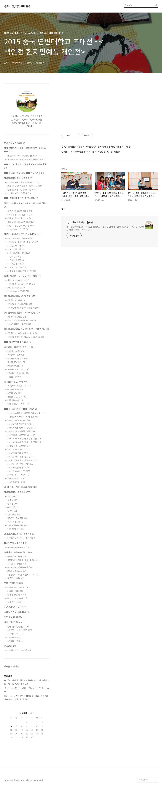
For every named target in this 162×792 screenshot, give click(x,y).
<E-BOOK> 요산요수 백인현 (21, 283)
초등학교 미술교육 (16, 571)
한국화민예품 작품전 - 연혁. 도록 (23, 416)
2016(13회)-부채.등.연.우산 (20, 453)
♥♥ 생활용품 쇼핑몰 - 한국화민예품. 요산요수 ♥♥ (25, 150)
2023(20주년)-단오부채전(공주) (22, 427)
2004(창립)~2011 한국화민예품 (20, 486)
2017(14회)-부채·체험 (18, 449)
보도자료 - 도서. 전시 (18, 369)
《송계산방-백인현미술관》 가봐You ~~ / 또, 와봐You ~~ (26, 690)
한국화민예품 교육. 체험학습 (18, 178)
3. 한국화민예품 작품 (18, 252)
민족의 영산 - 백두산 (17, 587)
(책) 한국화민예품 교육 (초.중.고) (22, 333)
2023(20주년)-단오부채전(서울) (22, 424)
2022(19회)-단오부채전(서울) (21, 431)
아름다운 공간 (15, 400)
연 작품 (12, 503)
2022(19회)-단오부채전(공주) (21, 434)
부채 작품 (13, 496)
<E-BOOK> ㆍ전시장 (17, 229)
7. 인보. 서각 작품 (16, 267)
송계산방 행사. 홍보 (17, 358)
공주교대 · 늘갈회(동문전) (19, 567)
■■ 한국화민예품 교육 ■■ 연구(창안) (24, 172)
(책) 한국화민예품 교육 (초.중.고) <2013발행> (26, 328)
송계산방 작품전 (16, 354)
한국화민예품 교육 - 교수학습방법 (23, 182)
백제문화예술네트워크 (18, 547)
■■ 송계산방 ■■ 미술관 (17, 341)
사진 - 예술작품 (13, 622)
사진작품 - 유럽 (15, 637)
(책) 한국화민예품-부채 (18, 316)
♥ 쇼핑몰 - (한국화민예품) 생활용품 (23, 155)
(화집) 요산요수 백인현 (18, 280)
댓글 (63, 209)
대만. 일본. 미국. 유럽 (15, 606)
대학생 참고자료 (16, 578)
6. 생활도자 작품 (16, 263)
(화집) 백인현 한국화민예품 (20, 225)
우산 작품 (13, 507)
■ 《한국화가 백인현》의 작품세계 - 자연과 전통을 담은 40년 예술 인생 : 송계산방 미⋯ (26, 682)
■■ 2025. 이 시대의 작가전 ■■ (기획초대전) (25, 166)
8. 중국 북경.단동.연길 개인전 (21, 271)
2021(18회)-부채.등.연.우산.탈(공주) (24, 442)
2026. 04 (27, 713)
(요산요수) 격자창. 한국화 (19, 211)
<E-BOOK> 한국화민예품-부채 (21, 320)
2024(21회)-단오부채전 (18, 420)
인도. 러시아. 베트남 (14, 617)
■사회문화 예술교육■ (15, 543)
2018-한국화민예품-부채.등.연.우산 (24, 307)
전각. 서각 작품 (15, 521)
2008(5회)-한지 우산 (17, 478)
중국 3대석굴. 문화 (17, 598)
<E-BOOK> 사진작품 (18, 291)
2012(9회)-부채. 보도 (18, 471)
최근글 (7, 666)
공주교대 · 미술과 (16, 556)
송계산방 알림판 (16, 351)
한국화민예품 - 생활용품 (19, 193)
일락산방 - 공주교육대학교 (18, 552)
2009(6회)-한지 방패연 (18, 474)
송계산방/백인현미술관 (17, 6)
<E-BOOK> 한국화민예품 (19, 304)
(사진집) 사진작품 (16, 287)
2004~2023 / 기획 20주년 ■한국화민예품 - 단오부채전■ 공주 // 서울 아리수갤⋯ (26, 698)
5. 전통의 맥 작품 (16, 260)
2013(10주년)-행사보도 (18, 467)
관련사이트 (143, 780)
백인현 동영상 (15, 365)
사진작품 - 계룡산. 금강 (19, 630)
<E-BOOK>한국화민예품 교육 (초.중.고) (25, 336)
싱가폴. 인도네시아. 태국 (17, 611)
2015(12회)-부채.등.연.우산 (20, 456)
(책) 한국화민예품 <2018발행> (20, 296)
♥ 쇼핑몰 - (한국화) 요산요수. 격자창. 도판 (26, 159)
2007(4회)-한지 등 (16, 482)
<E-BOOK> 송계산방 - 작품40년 (22, 242)
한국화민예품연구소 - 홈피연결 (19, 533)
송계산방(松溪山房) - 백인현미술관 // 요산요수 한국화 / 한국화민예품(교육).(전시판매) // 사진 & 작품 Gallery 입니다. (105, 228)
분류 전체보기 (14, 143)
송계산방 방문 (15, 389)
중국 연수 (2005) (16, 601)
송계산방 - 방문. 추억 (16, 381)
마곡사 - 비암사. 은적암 (19, 650)
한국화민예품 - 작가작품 (17, 492)
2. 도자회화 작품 (16, 249)
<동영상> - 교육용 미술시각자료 (22, 574)
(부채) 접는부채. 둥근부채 (19, 214)
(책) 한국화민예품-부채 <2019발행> (22, 312)
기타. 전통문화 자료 (17, 525)
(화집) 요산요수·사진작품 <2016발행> (23, 275)
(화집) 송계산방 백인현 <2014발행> (22, 234)
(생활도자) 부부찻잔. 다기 (19, 218)
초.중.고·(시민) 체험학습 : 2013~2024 (25, 186)
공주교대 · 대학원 (16, 563)
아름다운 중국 (15, 591)
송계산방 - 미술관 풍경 (19, 385)
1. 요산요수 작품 (16, 245)
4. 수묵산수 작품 (15, 256)
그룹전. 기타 (14, 376)
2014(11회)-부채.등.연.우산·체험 (22, 460)
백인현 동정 (16, 362)
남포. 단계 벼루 (15, 529)
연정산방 (10, 645)
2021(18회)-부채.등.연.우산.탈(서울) (24, 438)
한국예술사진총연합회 (18, 626)
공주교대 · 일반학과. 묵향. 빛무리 (23, 560)
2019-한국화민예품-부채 (19, 324)
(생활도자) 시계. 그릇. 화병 (20, 222)
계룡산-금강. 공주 (16, 396)
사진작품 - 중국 (15, 633)
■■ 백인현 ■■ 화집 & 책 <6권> (21, 198)
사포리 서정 (14, 393)
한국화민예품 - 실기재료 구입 (21, 189)
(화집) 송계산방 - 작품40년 (20, 238)
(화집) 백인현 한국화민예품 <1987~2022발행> (25, 205)
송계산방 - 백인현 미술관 (18, 346)
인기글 (16, 666)
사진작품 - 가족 (15, 641)
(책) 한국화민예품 (16, 300)
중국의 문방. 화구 (16, 594)
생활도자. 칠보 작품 (17, 518)
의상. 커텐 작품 (15, 514)
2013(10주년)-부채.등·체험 (20, 463)
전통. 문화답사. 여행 (18, 403)
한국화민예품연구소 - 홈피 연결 (21, 538)
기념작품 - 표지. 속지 (18, 373)
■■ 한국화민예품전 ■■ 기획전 (20, 408)
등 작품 (12, 500)
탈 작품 (12, 510)
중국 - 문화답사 (13, 583)
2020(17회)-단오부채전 (18, 445)
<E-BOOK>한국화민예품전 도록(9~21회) (26, 413)
